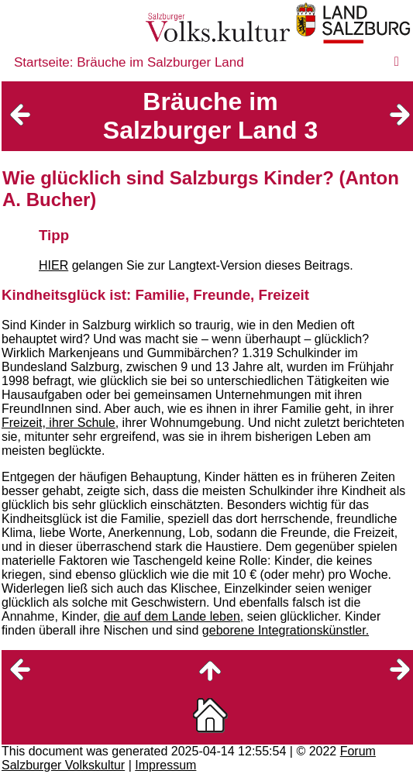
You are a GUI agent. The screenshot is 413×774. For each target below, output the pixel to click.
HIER (53, 265)
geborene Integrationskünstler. (285, 630)
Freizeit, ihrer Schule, (60, 422)
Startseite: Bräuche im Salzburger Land (129, 62)
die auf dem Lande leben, (174, 616)
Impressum (165, 765)
